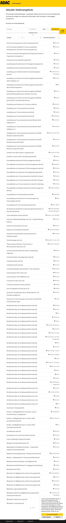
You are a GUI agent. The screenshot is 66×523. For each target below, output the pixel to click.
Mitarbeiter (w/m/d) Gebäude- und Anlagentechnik (22, 461)
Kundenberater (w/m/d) (14, 431)
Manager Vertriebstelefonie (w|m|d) (17, 443)
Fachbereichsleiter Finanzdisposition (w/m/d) (20, 257)
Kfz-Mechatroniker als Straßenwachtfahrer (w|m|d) (22, 388)
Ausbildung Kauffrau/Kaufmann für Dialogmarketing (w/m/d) (25, 64)
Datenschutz (20, 521)
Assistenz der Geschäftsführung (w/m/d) (19, 60)
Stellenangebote (16, 3)
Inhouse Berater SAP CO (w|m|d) (17, 273)
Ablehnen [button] (58, 517)
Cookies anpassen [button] (46, 517)
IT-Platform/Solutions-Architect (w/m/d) (18, 285)
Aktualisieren (55, 29)
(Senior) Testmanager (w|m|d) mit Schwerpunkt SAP (22, 43)
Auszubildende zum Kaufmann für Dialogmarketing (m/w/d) (24, 172)
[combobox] (45, 29)
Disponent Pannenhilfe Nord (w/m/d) (18, 230)
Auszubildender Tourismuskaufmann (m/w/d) (20, 194)
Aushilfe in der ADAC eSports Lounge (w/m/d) (20, 152)
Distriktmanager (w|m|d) (14, 240)
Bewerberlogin (9, 521)
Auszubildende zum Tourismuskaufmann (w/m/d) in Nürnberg (25, 184)
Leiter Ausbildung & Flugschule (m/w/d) (18, 439)
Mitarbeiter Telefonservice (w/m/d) (17, 499)
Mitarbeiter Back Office (13, 469)
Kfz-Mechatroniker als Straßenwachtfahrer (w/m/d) (22, 305)
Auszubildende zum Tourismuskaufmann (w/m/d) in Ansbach (25, 176)
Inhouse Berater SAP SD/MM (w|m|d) (18, 277)
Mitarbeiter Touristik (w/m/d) (15, 503)
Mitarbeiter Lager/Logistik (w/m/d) (17, 489)
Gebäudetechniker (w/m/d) (15, 261)
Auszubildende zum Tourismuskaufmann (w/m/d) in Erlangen (25, 180)
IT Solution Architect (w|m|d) (15, 281)
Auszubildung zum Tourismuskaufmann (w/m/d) (21, 205)
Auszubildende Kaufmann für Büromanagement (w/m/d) (23, 160)
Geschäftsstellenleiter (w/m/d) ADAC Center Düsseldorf (23, 269)
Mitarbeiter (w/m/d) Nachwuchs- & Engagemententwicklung (24, 465)
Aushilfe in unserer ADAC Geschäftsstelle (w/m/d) (21, 156)
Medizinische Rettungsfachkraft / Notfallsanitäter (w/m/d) (24, 453)
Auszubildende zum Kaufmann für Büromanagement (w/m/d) (25, 164)
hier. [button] (58, 511)
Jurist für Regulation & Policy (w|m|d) (18, 288)
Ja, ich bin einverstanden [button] (52, 514)
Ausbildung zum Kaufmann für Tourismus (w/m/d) (22, 104)
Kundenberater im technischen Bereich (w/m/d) (21, 435)
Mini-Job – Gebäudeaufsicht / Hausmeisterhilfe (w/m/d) (23, 457)
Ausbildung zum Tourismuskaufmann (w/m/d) (20, 108)
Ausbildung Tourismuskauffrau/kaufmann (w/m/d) (22, 68)
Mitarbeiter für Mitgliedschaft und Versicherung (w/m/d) (23, 473)
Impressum (30, 521)
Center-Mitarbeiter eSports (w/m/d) (17, 215)
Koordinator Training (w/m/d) (15, 408)
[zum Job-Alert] (62, 31)
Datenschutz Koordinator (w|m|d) (17, 226)
